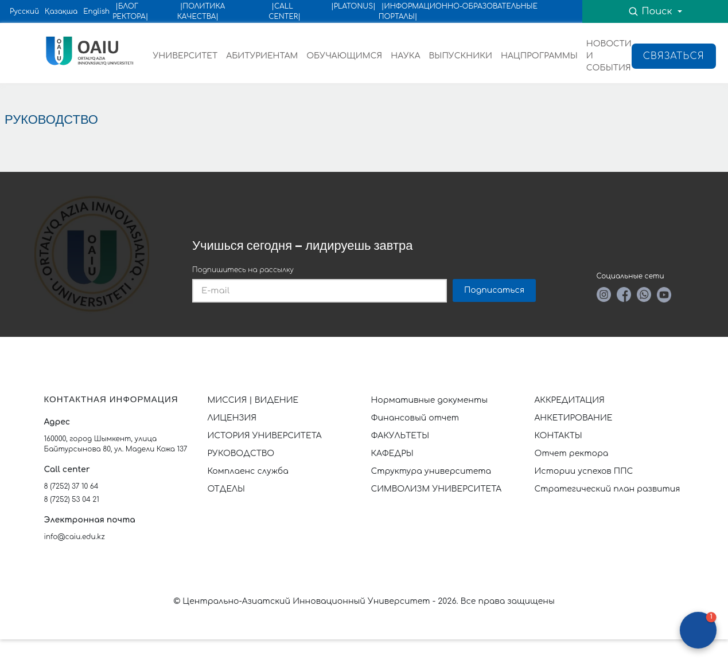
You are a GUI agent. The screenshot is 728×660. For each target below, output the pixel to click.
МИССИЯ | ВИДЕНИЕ (253, 400)
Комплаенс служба (248, 471)
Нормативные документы (429, 400)
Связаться (673, 56)
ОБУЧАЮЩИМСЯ (344, 56)
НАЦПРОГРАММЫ (539, 56)
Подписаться (494, 290)
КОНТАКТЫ (558, 435)
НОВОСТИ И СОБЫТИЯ (609, 56)
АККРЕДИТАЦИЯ (570, 400)
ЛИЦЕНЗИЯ (232, 418)
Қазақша (61, 11)
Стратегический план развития (609, 489)
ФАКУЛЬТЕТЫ (400, 435)
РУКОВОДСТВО (241, 453)
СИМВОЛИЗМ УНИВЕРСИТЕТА (436, 489)
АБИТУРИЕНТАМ (262, 56)
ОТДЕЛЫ (226, 489)
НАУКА (405, 56)
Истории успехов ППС (584, 471)
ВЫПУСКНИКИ (460, 56)
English (96, 11)
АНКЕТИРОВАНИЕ (574, 418)
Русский (24, 11)
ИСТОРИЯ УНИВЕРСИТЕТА (265, 435)
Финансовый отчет (415, 418)
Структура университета (431, 471)
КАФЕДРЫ (392, 453)
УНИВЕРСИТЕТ (185, 56)
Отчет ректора (572, 453)
